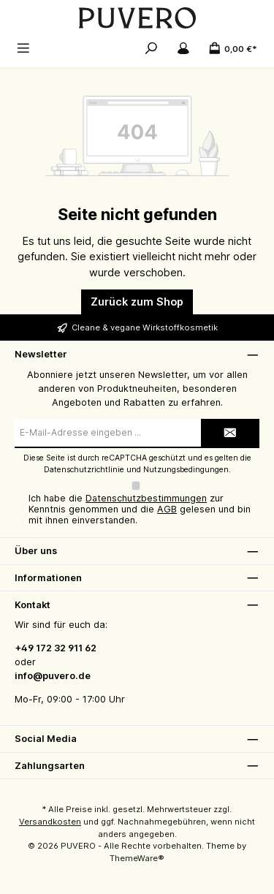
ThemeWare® (137, 858)
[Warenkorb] (233, 48)
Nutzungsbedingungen (186, 469)
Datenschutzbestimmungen (146, 498)
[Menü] (23, 48)
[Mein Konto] (183, 48)
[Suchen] (151, 48)
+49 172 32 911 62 (55, 648)
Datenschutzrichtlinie (84, 469)
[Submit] (230, 433)
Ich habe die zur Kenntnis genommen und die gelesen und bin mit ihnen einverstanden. (139, 509)
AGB (167, 509)
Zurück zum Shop (137, 301)
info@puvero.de (53, 675)
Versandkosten (50, 822)
